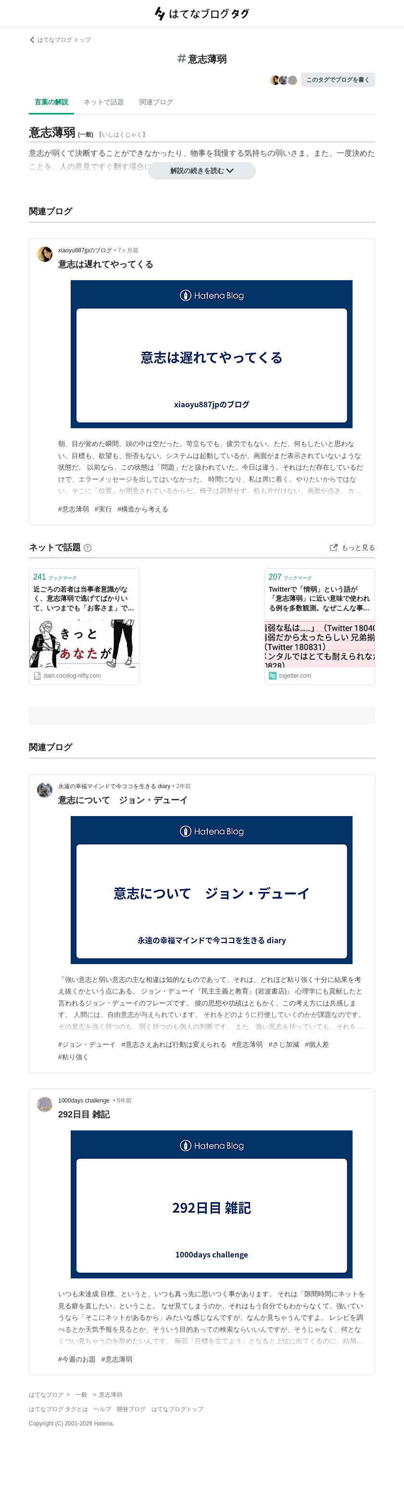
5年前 (124, 1100)
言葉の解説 (51, 102)
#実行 (103, 509)
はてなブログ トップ (60, 40)
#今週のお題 (77, 1359)
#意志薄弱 (73, 509)
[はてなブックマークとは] (87, 547)
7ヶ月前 (128, 250)
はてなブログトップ (177, 1409)
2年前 (184, 786)
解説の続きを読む (202, 170)
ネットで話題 (104, 102)
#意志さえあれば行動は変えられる (174, 1044)
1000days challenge (84, 1100)
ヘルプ (102, 1409)
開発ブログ (131, 1409)
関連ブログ (156, 102)
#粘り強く (73, 1057)
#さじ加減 (283, 1044)
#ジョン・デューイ (87, 1044)
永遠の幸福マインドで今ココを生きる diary (114, 786)
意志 (36, 153)
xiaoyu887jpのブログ (85, 250)
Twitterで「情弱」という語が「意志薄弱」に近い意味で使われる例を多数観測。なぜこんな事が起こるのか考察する (319, 599)
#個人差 (317, 1044)
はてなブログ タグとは (58, 1409)
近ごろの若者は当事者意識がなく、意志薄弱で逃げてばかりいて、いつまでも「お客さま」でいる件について (83, 599)
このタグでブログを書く (338, 79)
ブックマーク (55, 577)
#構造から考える (143, 509)
